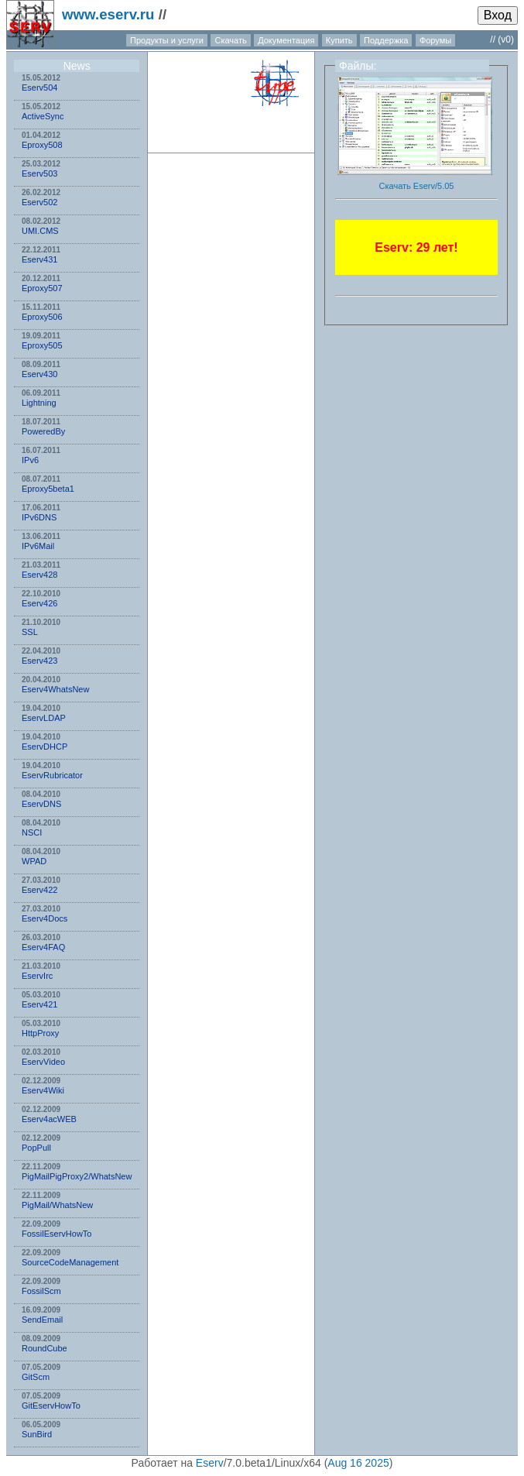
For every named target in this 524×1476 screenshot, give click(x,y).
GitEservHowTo (51, 1405)
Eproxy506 (42, 316)
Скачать (230, 40)
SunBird (37, 1434)
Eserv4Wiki (43, 1090)
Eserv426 (39, 603)
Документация (286, 40)
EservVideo (43, 1061)
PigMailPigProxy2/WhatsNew (77, 1176)
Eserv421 (39, 1004)
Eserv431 (39, 259)
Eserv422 (39, 889)
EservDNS (41, 803)
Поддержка (386, 40)
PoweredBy (43, 431)
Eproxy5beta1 (48, 488)
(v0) (506, 39)
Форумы (435, 40)
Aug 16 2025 (358, 1463)
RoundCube (44, 1348)
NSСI (32, 832)
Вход (498, 15)
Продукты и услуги (167, 40)
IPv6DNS (39, 517)
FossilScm (41, 1291)
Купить (339, 40)
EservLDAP (44, 718)
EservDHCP (44, 746)
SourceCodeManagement (70, 1262)
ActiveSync (42, 116)
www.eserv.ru (108, 14)
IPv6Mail (38, 546)
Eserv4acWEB (49, 1119)
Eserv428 (39, 574)
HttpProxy (40, 1033)
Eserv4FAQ (43, 947)
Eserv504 (39, 87)
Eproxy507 (42, 288)
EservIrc (37, 975)
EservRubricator (52, 775)
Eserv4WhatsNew (55, 689)
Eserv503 (39, 173)
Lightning (39, 402)
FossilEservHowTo (56, 1233)
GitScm (36, 1377)
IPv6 (30, 460)
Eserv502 (39, 202)
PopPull (36, 1147)
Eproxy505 (42, 345)
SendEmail (42, 1319)
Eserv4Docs (44, 918)
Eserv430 (39, 374)
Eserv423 (39, 660)
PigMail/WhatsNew (57, 1205)
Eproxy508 (42, 144)
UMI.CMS (40, 230)
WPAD (34, 861)
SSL (30, 632)
